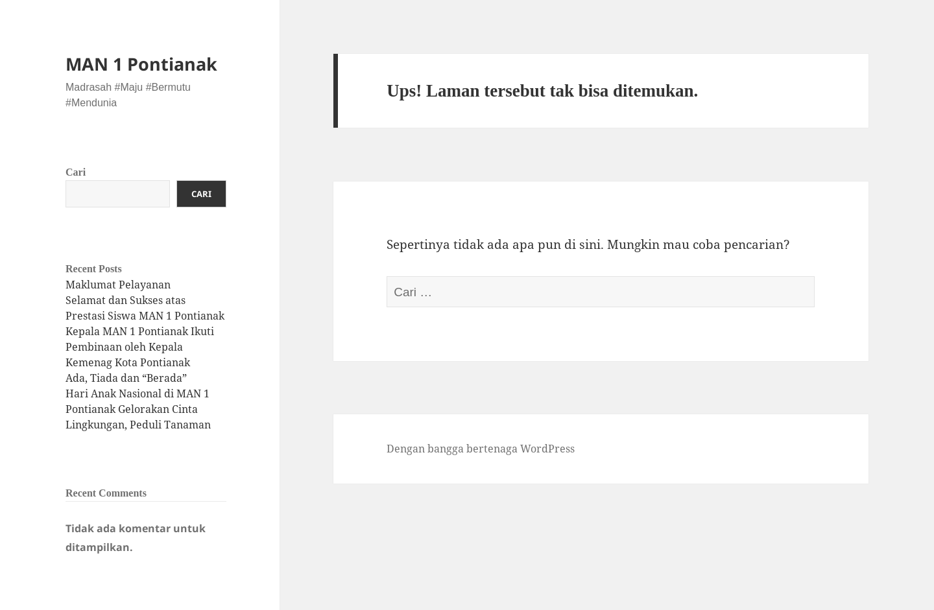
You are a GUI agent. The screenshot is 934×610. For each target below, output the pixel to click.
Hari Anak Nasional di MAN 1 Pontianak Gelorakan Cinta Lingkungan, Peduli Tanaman (138, 409)
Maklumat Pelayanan (118, 284)
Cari (76, 172)
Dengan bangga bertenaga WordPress (481, 448)
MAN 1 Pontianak (141, 64)
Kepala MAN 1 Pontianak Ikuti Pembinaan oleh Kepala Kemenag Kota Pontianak (140, 347)
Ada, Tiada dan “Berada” (126, 378)
